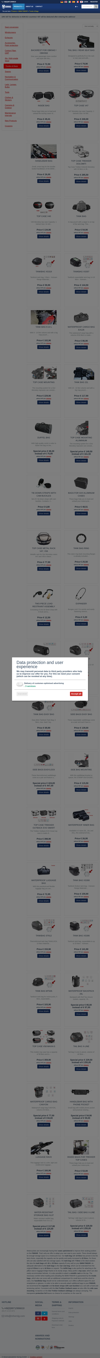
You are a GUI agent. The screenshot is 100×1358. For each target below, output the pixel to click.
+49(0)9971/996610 (9, 2)
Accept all (76, 694)
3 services (30, 686)
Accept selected (22, 694)
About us (29, 6)
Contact (39, 6)
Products (18, 6)
